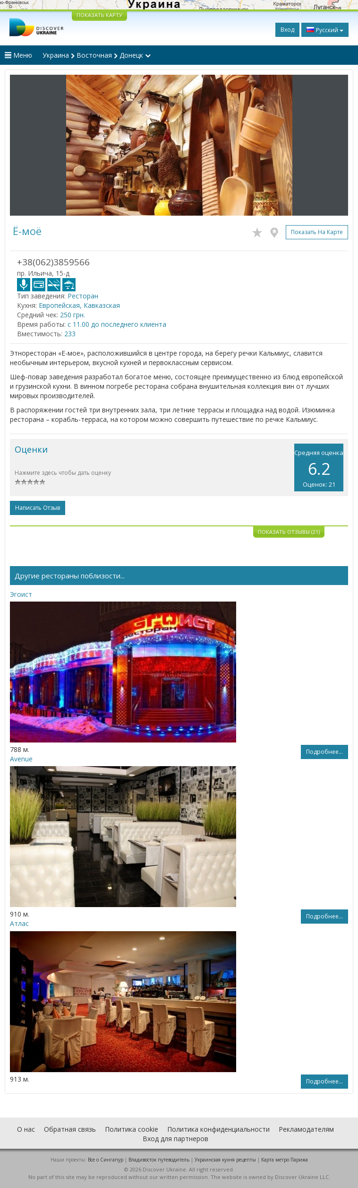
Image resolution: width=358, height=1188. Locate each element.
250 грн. (72, 314)
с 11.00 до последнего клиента (117, 324)
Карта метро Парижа (284, 1159)
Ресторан (83, 295)
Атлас (19, 923)
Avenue (21, 758)
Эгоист (21, 594)
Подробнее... (324, 752)
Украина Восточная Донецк (97, 55)
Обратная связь (70, 1129)
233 (70, 333)
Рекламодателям (306, 1129)
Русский (325, 30)
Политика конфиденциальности (218, 1129)
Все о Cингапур (105, 1159)
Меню (18, 55)
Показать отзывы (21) (289, 531)
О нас (26, 1129)
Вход (287, 30)
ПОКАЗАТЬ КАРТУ (99, 14)
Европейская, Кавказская (79, 305)
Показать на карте (317, 232)
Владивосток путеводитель (158, 1159)
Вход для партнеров (175, 1138)
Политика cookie (131, 1129)
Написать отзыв (37, 508)
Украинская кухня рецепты (225, 1159)
